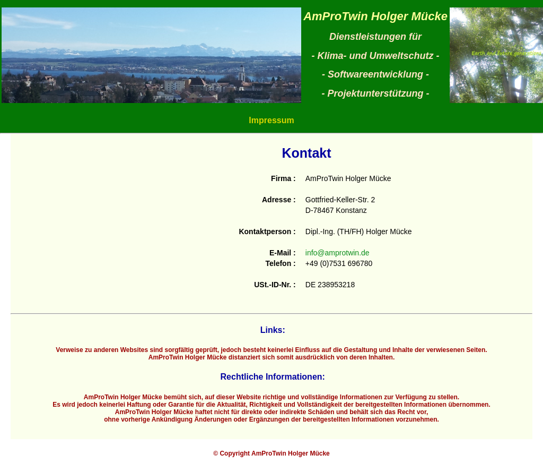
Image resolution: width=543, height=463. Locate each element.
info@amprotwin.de (337, 252)
